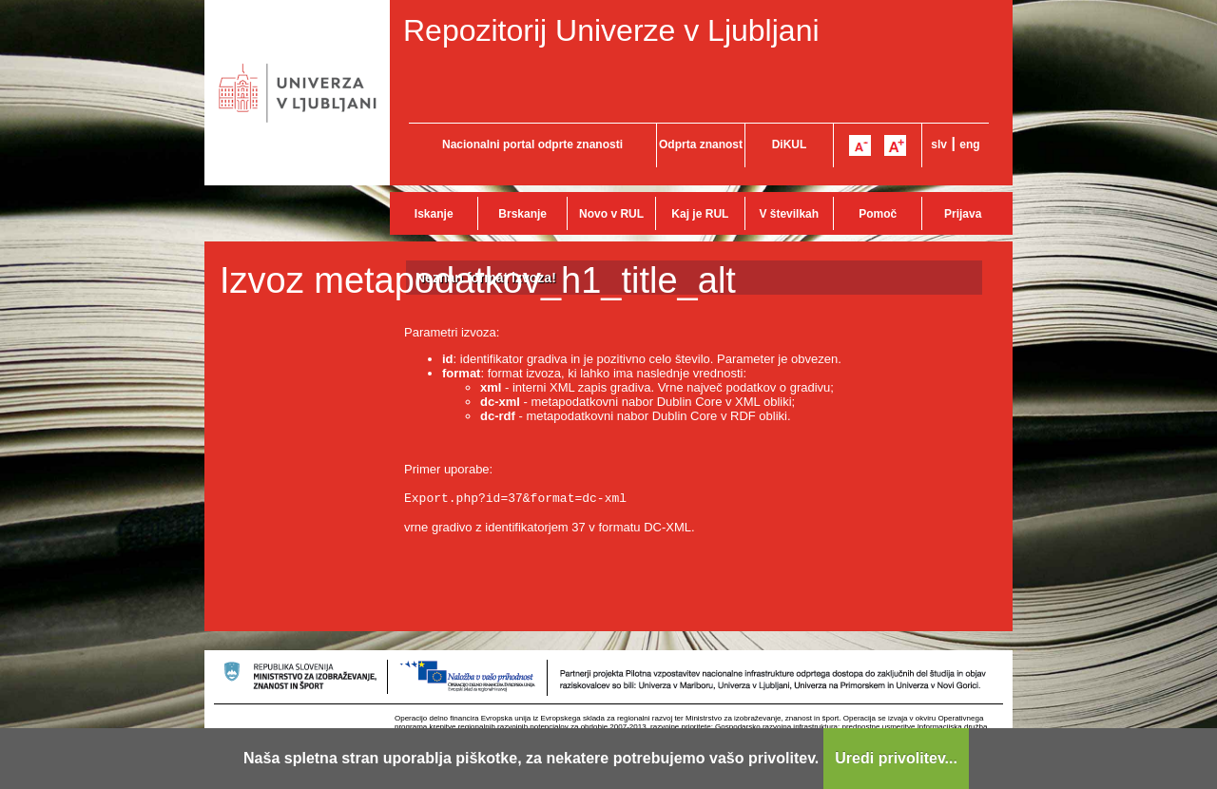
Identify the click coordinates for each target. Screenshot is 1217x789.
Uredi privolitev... (896, 758)
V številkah (789, 214)
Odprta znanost (701, 144)
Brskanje (522, 214)
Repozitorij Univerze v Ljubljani (611, 30)
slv (939, 144)
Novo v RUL (611, 214)
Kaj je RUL (699, 214)
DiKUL (789, 144)
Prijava (962, 214)
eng (969, 144)
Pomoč (878, 214)
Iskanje (434, 214)
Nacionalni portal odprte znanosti (532, 144)
